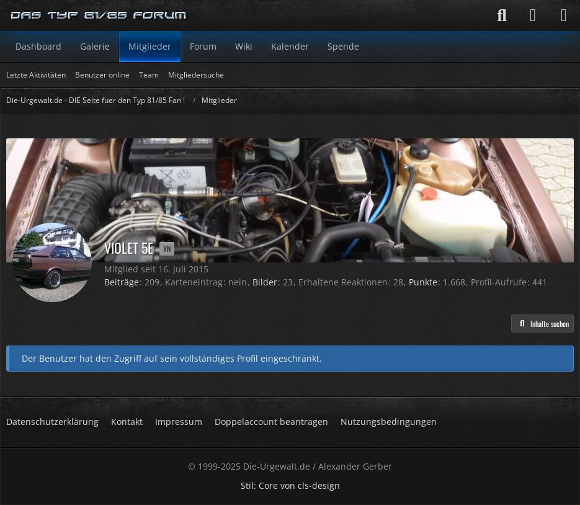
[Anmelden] (532, 15)
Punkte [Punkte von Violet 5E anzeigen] (423, 282)
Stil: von (290, 485)
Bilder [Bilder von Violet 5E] (264, 282)
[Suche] (501, 15)
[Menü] (563, 15)
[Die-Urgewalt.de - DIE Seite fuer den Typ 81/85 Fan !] (99, 15)
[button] (542, 324)
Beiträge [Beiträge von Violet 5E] (121, 282)
